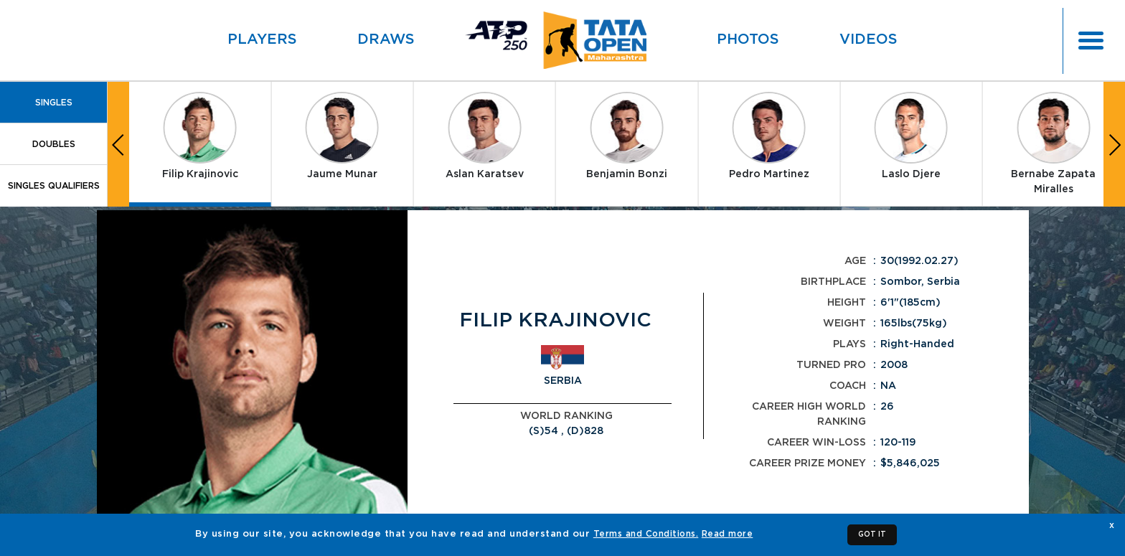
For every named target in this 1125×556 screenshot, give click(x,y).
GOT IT (872, 534)
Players (262, 39)
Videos (868, 39)
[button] (118, 144)
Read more (727, 533)
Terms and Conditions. (646, 533)
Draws (386, 39)
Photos (748, 39)
